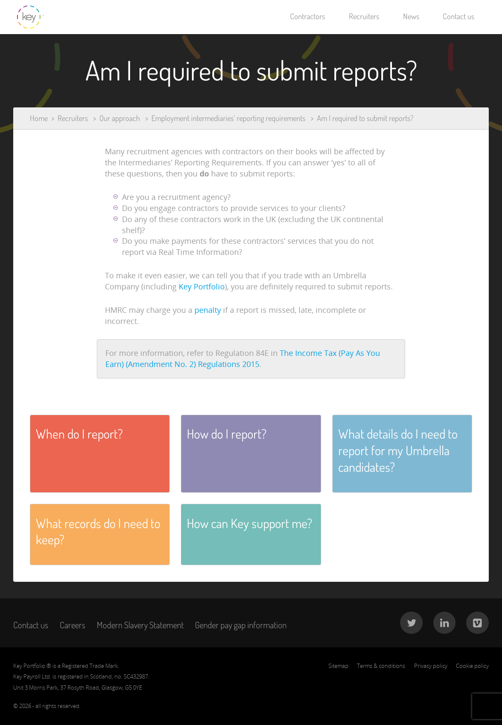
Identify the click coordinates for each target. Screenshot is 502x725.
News (411, 16)
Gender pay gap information (241, 624)
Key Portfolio (202, 286)
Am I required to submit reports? (365, 118)
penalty (208, 310)
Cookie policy (472, 666)
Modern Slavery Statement (140, 624)
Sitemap (338, 666)
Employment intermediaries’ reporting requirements (228, 118)
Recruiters (364, 16)
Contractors (307, 16)
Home (39, 118)
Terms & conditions (381, 666)
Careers (72, 624)
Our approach (119, 118)
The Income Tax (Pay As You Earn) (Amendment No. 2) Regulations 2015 (242, 358)
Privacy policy (430, 666)
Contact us (458, 16)
